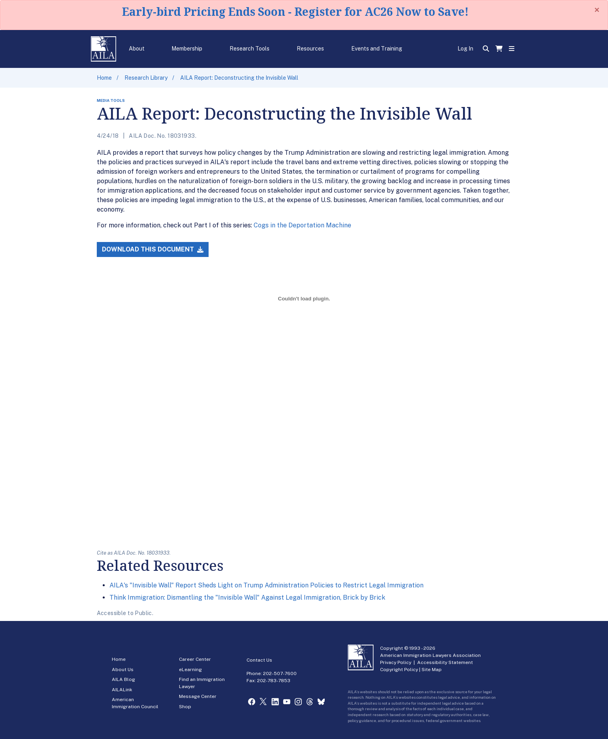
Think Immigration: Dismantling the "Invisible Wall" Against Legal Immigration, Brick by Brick (247, 597)
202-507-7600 (280, 673)
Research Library (146, 78)
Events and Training (376, 48)
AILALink (122, 689)
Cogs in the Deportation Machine (302, 225)
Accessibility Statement (445, 662)
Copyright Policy (399, 669)
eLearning (190, 669)
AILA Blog (123, 679)
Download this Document (152, 249)
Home (104, 78)
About (137, 48)
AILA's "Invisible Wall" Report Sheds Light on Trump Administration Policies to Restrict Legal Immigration (266, 585)
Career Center (195, 659)
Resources (310, 48)
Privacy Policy (395, 662)
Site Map (432, 669)
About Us (123, 669)
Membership (186, 48)
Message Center (197, 696)
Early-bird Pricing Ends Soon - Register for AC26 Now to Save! (295, 11)
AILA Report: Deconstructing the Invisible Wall (239, 78)
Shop (185, 706)
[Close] (597, 9)
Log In (465, 48)
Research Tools (249, 48)
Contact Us (259, 660)
